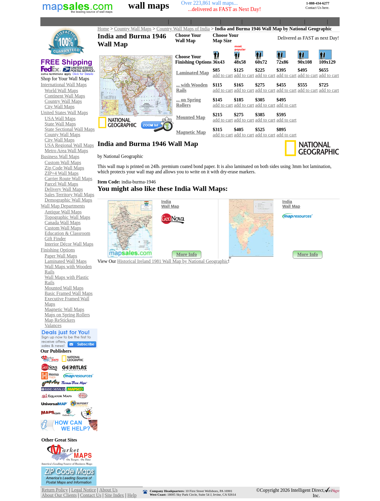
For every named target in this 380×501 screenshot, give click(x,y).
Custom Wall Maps (63, 162)
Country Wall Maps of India (183, 28)
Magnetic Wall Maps (64, 309)
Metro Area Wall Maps (66, 150)
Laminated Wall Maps (66, 261)
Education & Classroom (67, 233)
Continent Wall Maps (65, 95)
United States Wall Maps (64, 112)
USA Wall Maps (60, 118)
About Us (231, 21)
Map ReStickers (60, 320)
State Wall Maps (60, 123)
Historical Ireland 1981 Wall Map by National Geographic (172, 261)
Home (161, 21)
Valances (53, 325)
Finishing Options (58, 249)
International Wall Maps (64, 84)
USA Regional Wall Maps (69, 145)
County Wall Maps (62, 134)
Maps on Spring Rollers (67, 314)
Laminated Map (192, 72)
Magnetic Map (191, 132)
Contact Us (292, 21)
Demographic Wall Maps (68, 199)
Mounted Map (190, 117)
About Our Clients (260, 21)
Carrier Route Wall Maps (68, 178)
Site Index (316, 21)
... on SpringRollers (188, 102)
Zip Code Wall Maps (64, 167)
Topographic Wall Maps (67, 217)
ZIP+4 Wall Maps (61, 173)
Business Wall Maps (60, 156)
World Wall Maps (61, 90)
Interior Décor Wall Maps (69, 243)
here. (326, 8)
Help (333, 21)
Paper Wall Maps (61, 255)
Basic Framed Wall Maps (69, 293)
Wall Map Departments (63, 205)
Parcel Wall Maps (61, 183)
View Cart (179, 21)
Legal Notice (83, 489)
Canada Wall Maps (62, 222)
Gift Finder (55, 238)
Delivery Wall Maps (64, 189)
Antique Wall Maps (63, 211)
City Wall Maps (60, 106)
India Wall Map (170, 204)
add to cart (223, 75)
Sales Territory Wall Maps (69, 194)
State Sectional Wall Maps (70, 129)
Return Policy (206, 21)
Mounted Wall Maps (64, 287)
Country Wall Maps (63, 101)
